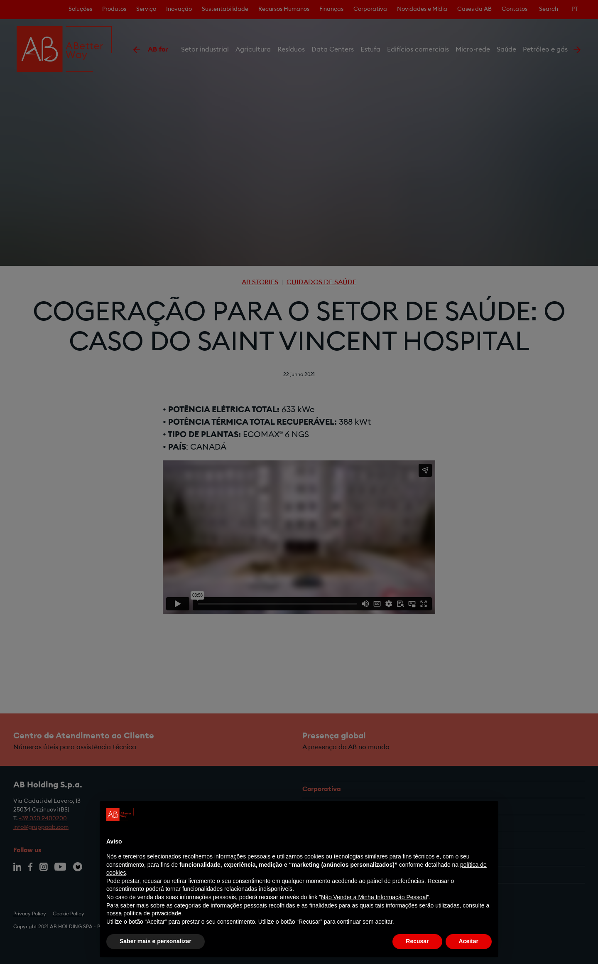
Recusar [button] (417, 941)
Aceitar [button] (468, 941)
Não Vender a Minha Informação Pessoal (374, 897)
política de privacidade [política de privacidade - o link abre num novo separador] (152, 913)
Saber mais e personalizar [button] (155, 941)
